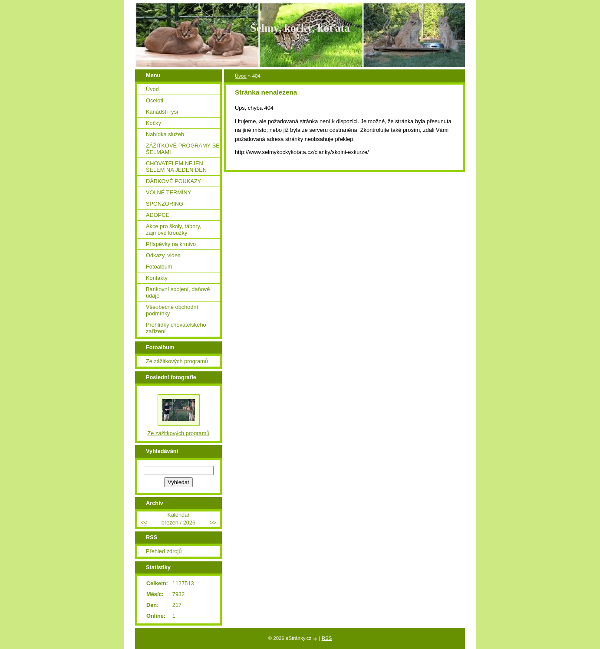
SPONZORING (164, 203)
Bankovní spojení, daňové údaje (178, 292)
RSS (327, 638)
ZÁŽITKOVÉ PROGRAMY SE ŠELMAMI (183, 148)
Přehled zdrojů (164, 551)
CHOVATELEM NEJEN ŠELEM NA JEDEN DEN (176, 166)
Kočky (153, 123)
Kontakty (157, 278)
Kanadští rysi (162, 111)
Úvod (241, 76)
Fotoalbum (159, 266)
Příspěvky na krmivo (171, 244)
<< (144, 522)
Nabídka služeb (165, 134)
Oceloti (154, 100)
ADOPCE (157, 215)
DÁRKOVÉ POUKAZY (173, 181)
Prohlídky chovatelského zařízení (176, 327)
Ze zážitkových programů (177, 361)
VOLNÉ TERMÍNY (168, 192)
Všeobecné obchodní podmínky (172, 310)
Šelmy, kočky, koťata (300, 28)
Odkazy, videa (163, 255)
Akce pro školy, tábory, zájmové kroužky (173, 229)
